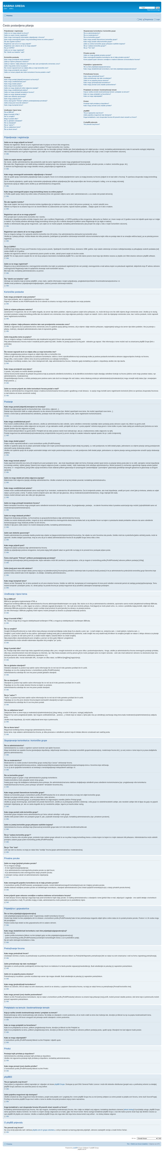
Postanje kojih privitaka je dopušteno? (96, 103)
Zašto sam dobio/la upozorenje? (15, 96)
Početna (9, 15)
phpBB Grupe (60, 1084)
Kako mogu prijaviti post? (12, 98)
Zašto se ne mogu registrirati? (14, 50)
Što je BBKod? (9, 112)
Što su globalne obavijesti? (13, 121)
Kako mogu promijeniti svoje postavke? (17, 59)
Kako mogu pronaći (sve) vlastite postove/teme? (100, 84)
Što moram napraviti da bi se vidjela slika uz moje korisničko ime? (26, 68)
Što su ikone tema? (10, 129)
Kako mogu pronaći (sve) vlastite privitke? (98, 105)
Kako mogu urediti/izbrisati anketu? (16, 90)
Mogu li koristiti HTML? (12, 114)
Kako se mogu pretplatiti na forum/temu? (97, 94)
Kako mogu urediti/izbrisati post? (15, 81)
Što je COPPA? (9, 48)
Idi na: (134, 1138)
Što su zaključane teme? (12, 127)
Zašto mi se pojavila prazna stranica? (96, 80)
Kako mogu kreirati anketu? (13, 86)
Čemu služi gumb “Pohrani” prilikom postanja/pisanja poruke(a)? (25, 101)
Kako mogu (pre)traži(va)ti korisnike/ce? (97, 82)
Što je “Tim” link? (89, 48)
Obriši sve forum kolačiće (139, 1144)
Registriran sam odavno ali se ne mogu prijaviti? (20, 46)
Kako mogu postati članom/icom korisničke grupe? (100, 39)
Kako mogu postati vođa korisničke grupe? (98, 41)
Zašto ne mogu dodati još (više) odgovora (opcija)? (21, 88)
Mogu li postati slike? (11, 118)
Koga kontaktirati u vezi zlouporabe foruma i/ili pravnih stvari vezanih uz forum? (110, 117)
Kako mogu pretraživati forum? (94, 76)
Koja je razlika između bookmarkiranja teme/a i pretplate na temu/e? (106, 92)
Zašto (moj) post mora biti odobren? (16, 103)
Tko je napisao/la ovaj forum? (93, 113)
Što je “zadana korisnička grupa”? (95, 46)
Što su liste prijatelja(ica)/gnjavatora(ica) (97, 67)
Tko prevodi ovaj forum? (92, 124)
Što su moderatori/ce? (91, 35)
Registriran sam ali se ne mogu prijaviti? (17, 44)
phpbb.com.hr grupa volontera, (43, 1130)
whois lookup (128, 1110)
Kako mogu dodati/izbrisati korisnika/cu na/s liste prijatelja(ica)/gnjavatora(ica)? (110, 69)
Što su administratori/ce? (92, 33)
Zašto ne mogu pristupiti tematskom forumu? (19, 92)
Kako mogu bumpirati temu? (13, 105)
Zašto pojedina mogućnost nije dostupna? (98, 115)
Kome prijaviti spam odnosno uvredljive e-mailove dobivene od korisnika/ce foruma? (112, 59)
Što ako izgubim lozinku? (12, 41)
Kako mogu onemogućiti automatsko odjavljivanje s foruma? (24, 37)
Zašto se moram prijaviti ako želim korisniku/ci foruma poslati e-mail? (27, 72)
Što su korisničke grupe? (92, 37)
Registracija (149, 19)
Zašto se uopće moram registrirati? (16, 35)
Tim (128, 1144)
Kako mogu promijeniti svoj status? (16, 70)
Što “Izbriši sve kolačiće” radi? (14, 52)
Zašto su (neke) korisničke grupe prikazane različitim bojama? (104, 44)
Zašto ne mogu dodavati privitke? (15, 94)
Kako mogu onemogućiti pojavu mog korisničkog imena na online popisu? (29, 39)
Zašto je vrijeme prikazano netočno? (16, 61)
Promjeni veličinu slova (158, 15)
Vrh (7, 154)
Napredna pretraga (153, 10)
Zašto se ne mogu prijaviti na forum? (16, 33)
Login (158, 19)
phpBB (75, 1148)
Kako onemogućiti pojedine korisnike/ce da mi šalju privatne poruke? (107, 57)
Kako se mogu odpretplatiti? (93, 96)
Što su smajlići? (9, 116)
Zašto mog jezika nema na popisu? (16, 66)
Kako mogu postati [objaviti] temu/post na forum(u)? (21, 79)
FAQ (140, 19)
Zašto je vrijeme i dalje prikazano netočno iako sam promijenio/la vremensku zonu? (32, 64)
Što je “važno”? (9, 125)
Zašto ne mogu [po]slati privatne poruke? (97, 55)
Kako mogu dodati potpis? (13, 84)
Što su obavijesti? (10, 123)
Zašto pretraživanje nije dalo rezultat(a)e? (97, 78)
